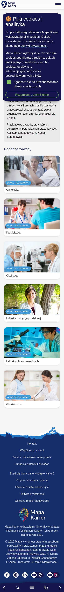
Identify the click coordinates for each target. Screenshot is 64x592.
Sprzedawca (14, 136)
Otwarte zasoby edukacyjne (32, 487)
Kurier (41, 132)
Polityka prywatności (32, 494)
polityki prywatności (34, 45)
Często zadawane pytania (32, 480)
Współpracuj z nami (32, 450)
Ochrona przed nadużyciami (32, 500)
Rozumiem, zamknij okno (32, 94)
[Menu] (58, 4)
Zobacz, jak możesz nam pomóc (32, 457)
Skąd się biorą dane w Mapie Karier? (32, 473)
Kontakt (32, 443)
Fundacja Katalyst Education (32, 464)
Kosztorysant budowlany (21, 132)
